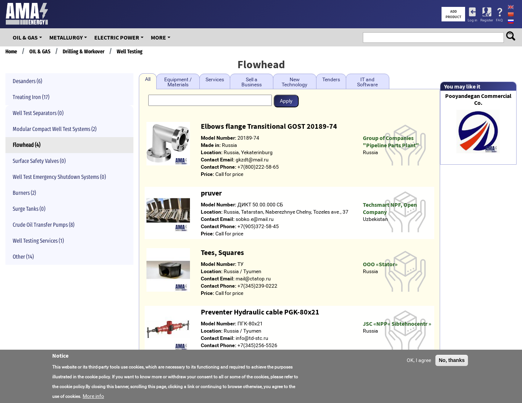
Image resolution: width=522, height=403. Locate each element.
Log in (472, 20)
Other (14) (23, 256)
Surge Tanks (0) (29, 208)
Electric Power (116, 37)
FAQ (499, 20)
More (158, 37)
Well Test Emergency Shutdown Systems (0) (59, 176)
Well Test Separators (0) (38, 113)
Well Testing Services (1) (38, 240)
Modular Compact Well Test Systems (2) (54, 129)
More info (93, 396)
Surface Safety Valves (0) (39, 160)
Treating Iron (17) (31, 97)
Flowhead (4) (26, 144)
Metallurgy (66, 37)
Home (11, 51)
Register (486, 20)
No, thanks (452, 360)
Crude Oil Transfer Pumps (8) (43, 224)
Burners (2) (24, 192)
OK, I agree (419, 360)
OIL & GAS (25, 37)
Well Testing (129, 51)
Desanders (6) (27, 81)
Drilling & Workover (83, 51)
